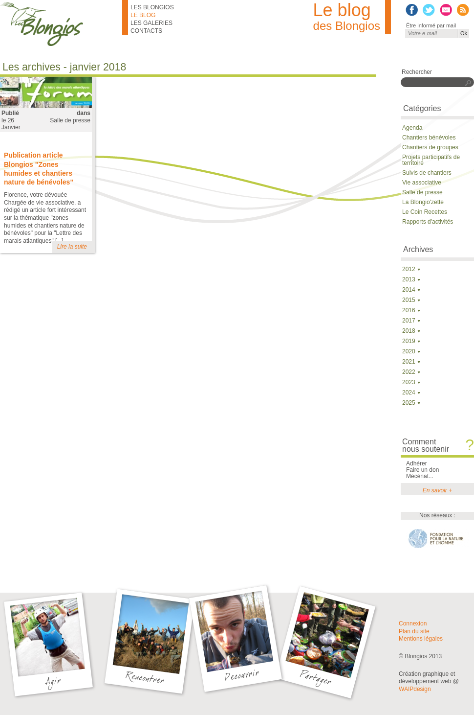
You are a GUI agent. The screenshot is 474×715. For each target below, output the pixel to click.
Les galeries (151, 23)
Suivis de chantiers (427, 172)
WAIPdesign (415, 689)
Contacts (146, 30)
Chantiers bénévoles (428, 137)
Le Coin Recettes (424, 211)
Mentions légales (421, 638)
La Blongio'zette (423, 202)
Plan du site (414, 631)
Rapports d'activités (427, 221)
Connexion (413, 623)
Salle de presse (70, 120)
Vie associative (421, 182)
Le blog (142, 15)
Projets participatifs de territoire (431, 160)
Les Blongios (152, 7)
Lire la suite (72, 246)
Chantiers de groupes (430, 147)
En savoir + (437, 490)
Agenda (412, 127)
